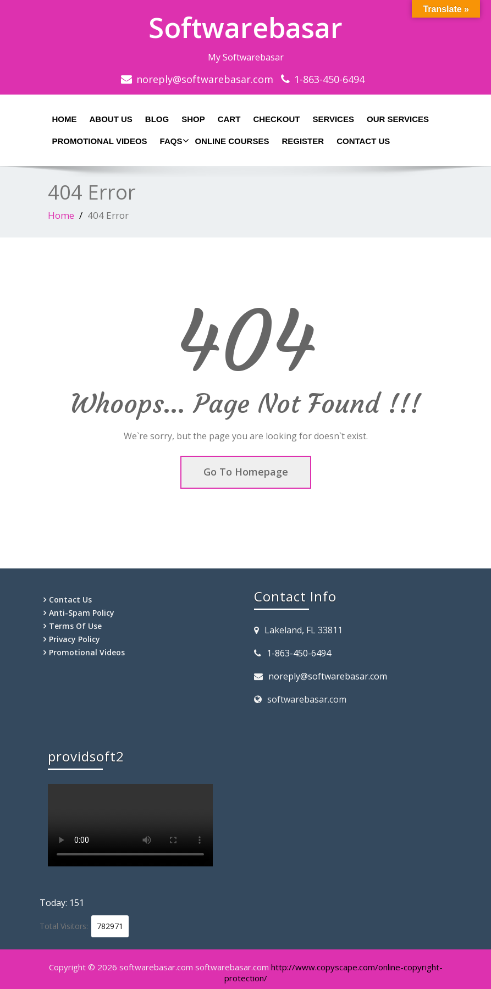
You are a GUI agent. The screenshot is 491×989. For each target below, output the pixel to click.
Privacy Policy (74, 639)
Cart (229, 119)
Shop (193, 119)
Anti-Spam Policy (81, 612)
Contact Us (363, 141)
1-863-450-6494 (329, 79)
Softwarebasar (245, 27)
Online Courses (232, 141)
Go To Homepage (245, 471)
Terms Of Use (75, 626)
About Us (111, 119)
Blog (157, 119)
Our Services (398, 119)
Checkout (276, 119)
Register (303, 141)
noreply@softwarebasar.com (204, 79)
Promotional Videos (99, 141)
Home (64, 119)
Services (333, 119)
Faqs (173, 141)
